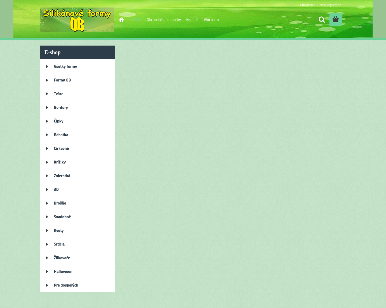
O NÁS (136, 19)
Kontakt (192, 19)
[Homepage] (121, 19)
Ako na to (211, 19)
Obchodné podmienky (164, 19)
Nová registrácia (330, 4)
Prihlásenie (307, 4)
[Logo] (77, 19)
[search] (322, 19)
